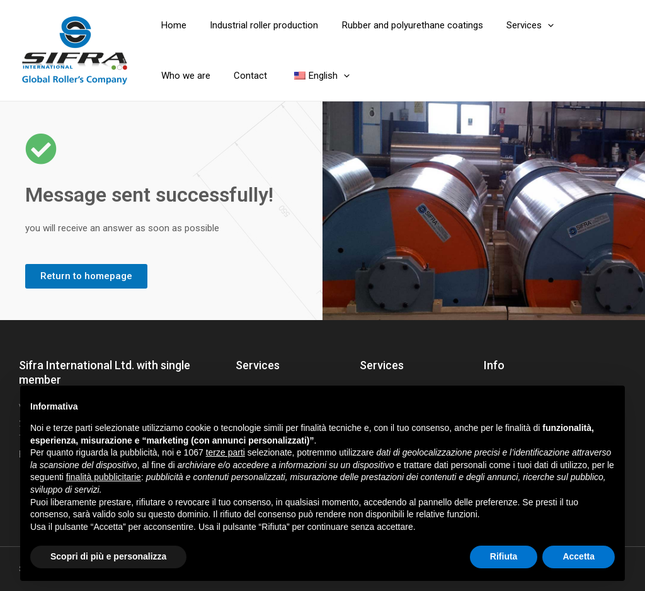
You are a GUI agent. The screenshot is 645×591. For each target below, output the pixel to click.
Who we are (580, 25)
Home (171, 25)
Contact (175, 75)
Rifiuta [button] (504, 556)
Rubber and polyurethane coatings (400, 25)
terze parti (225, 452)
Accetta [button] (578, 556)
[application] (531, 25)
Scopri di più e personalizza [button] (108, 556)
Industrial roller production (257, 25)
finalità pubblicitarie (103, 477)
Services (513, 25)
